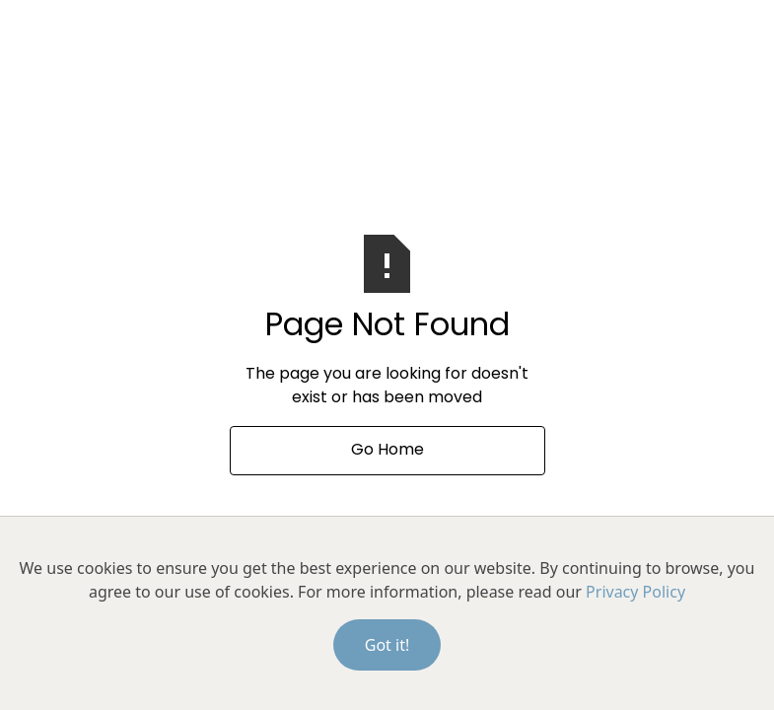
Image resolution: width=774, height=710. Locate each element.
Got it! (387, 645)
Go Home (387, 450)
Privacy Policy (635, 592)
